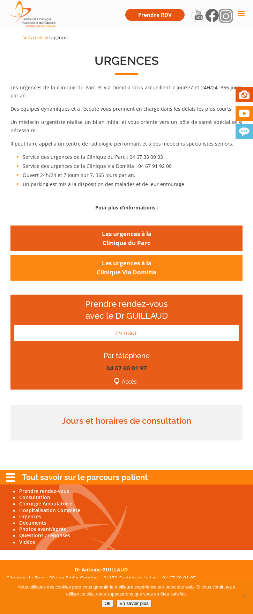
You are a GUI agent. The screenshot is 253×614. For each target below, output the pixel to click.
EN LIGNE (126, 333)
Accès (129, 381)
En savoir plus (134, 603)
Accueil (35, 37)
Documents (32, 522)
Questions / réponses (44, 535)
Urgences (30, 516)
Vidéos (27, 542)
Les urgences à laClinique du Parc (126, 238)
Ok (107, 603)
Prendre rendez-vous (44, 491)
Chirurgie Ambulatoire (45, 503)
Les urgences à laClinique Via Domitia (126, 267)
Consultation (34, 497)
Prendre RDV (155, 14)
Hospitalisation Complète (49, 510)
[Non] (244, 596)
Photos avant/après (42, 529)
